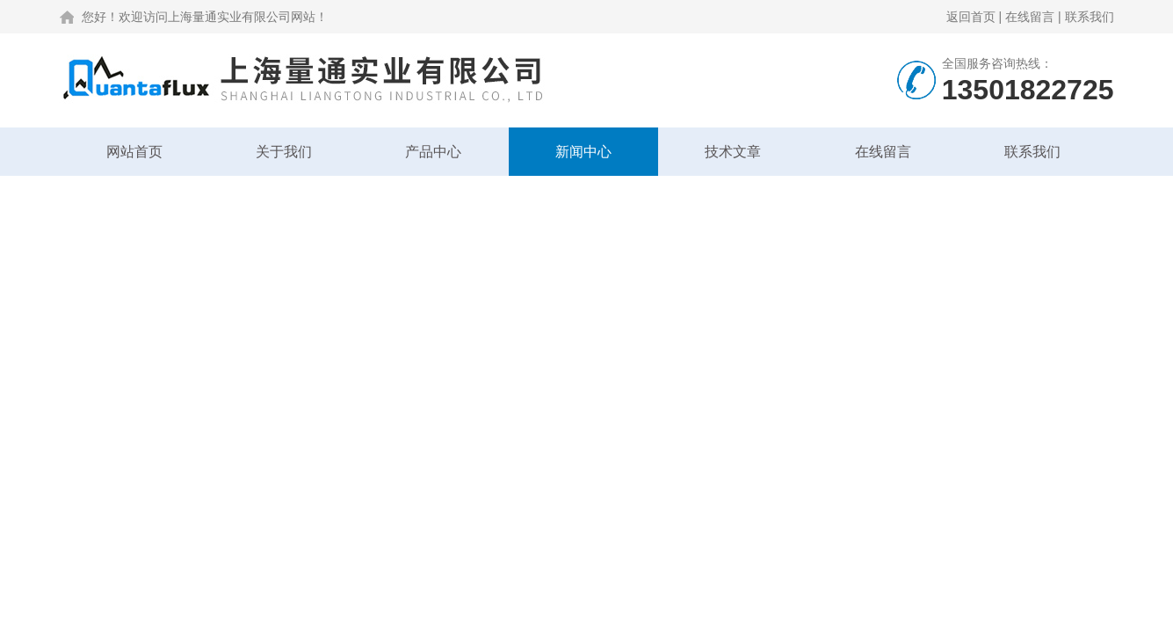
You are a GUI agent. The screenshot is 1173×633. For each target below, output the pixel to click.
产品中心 (433, 151)
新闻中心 (583, 151)
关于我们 (284, 151)
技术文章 (733, 151)
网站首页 (134, 151)
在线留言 (1029, 17)
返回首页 (971, 17)
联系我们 (1089, 17)
